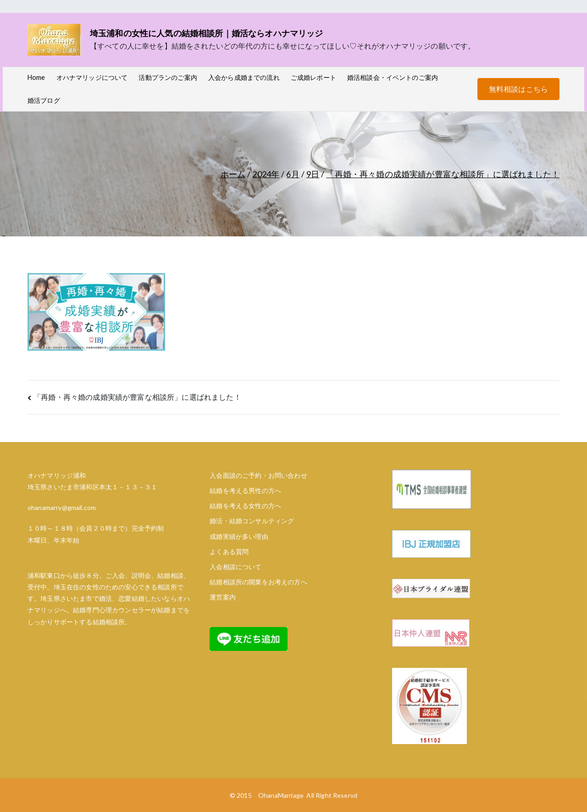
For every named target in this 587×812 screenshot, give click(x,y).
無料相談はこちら (518, 88)
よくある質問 (229, 551)
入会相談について (235, 567)
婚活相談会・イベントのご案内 (392, 77)
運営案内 (223, 597)
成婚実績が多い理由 (239, 536)
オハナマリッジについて (92, 77)
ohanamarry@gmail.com (62, 507)
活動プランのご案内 (167, 77)
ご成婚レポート (313, 77)
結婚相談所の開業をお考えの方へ (258, 582)
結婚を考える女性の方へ (245, 506)
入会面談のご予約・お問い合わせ (258, 475)
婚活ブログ (44, 100)
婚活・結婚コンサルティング (252, 521)
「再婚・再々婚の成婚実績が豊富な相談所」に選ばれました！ (137, 396)
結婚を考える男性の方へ (245, 490)
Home (36, 77)
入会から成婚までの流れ (244, 77)
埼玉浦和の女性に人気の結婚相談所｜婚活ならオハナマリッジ (206, 33)
